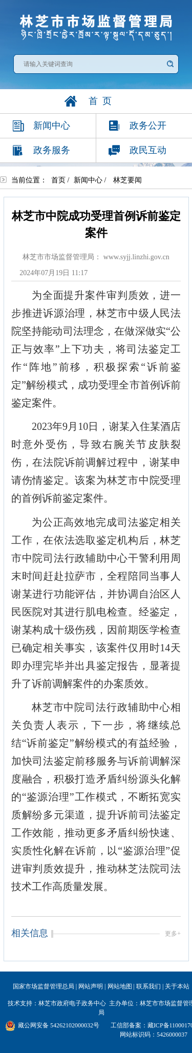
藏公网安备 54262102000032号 (52, 1026)
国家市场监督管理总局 (43, 986)
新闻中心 (88, 180)
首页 (58, 180)
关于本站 (177, 986)
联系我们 (148, 986)
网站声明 (90, 986)
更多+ (173, 933)
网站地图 (120, 986)
